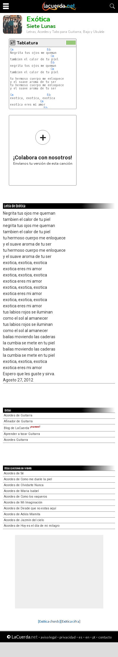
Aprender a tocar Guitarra (22, 434)
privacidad (67, 637)
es (80, 637)
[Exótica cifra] (70, 621)
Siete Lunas (41, 26)
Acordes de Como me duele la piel (28, 479)
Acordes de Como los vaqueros (25, 496)
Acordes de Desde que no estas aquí (30, 508)
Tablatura (27, 43)
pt (93, 637)
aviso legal (48, 637)
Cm (11, 49)
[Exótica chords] (49, 621)
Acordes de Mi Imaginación (23, 502)
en (87, 637)
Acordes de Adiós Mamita (22, 514)
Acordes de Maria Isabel (21, 491)
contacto (105, 637)
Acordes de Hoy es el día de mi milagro (31, 526)
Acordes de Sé (14, 473)
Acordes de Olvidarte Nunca (24, 485)
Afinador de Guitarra (18, 421)
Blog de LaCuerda (22, 428)
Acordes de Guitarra (18, 415)
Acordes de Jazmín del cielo (24, 520)
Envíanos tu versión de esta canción (42, 147)
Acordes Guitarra (16, 440)
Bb (49, 49)
